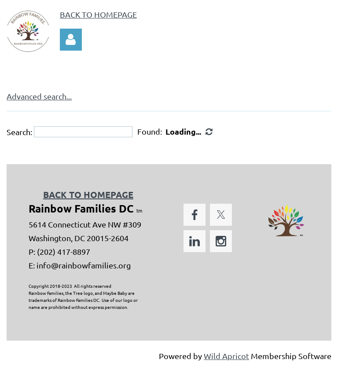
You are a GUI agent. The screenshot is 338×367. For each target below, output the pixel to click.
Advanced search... (39, 96)
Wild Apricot (226, 355)
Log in (71, 40)
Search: (19, 131)
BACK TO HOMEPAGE (98, 14)
